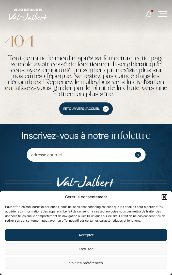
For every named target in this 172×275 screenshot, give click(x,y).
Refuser (86, 249)
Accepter (86, 235)
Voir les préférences (86, 263)
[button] (164, 197)
